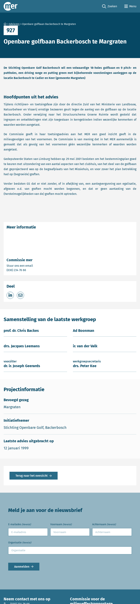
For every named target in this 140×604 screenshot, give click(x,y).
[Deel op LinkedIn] (10, 295)
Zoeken (109, 6)
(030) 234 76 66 (29, 270)
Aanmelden (21, 566)
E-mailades (19, 524)
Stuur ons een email (34, 265)
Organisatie (19, 543)
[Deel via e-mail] (20, 295)
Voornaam (61, 524)
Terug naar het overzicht (31, 475)
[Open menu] (130, 6)
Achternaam (104, 524)
